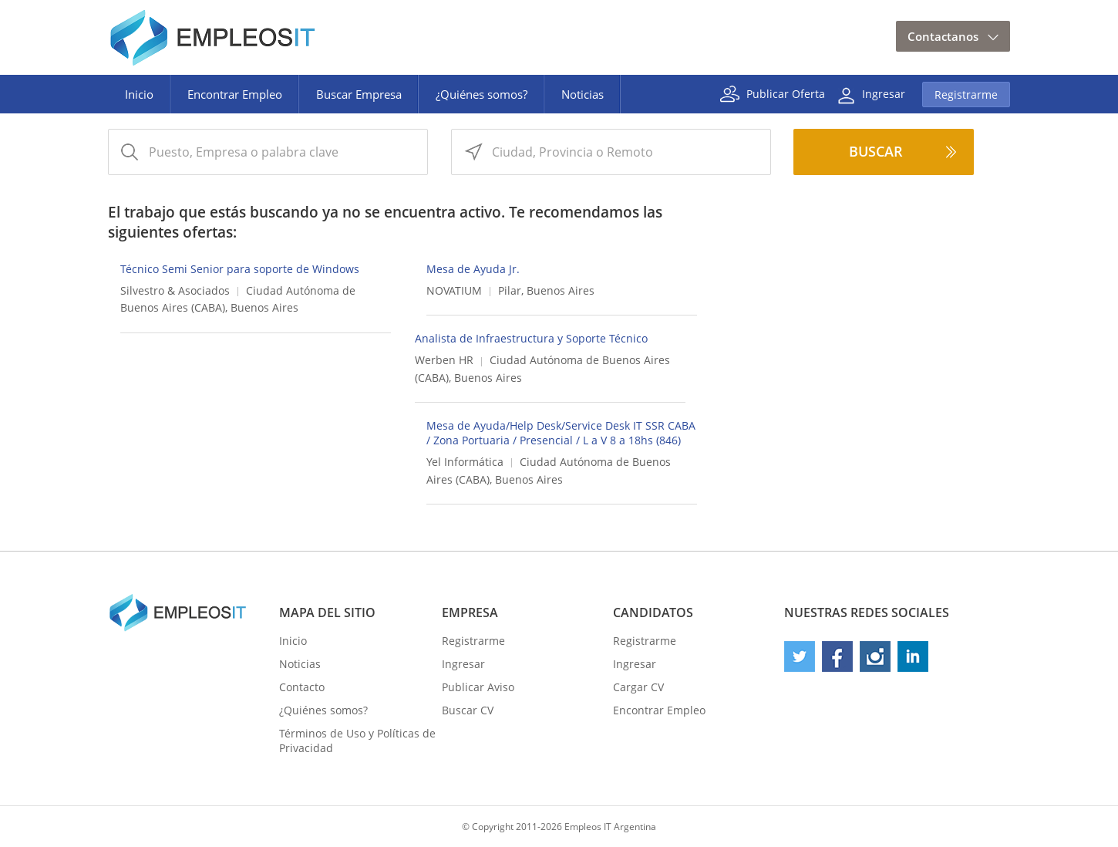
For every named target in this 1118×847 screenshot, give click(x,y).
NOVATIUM (454, 290)
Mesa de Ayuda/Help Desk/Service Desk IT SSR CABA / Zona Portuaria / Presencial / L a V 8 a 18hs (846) (560, 432)
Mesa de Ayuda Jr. (473, 269)
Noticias (582, 94)
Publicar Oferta (785, 93)
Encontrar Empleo (234, 94)
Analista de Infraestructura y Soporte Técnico (531, 338)
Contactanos (943, 36)
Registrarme (966, 94)
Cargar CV (638, 687)
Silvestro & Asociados (175, 290)
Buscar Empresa (359, 94)
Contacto (302, 687)
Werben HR (444, 360)
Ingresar (883, 93)
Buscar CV (467, 710)
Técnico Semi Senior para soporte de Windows (239, 269)
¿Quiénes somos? (481, 94)
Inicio (139, 94)
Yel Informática (464, 461)
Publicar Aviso (478, 687)
